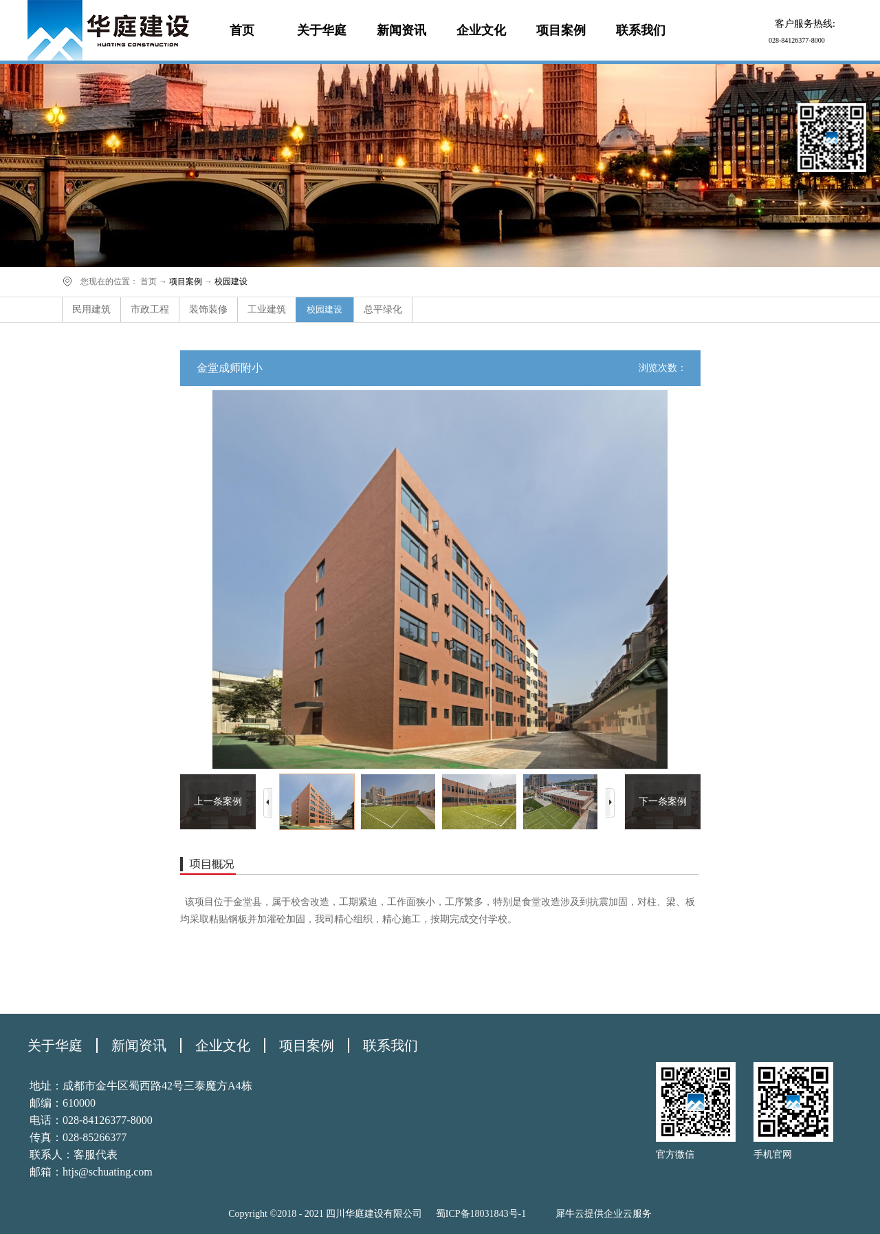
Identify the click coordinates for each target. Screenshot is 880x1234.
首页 (242, 30)
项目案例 (185, 281)
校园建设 (231, 281)
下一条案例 (663, 801)
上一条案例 (218, 801)
